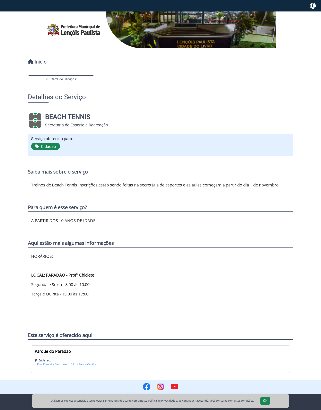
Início (37, 62)
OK (265, 401)
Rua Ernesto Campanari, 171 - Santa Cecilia (66, 364)
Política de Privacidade (161, 400)
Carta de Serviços (61, 79)
